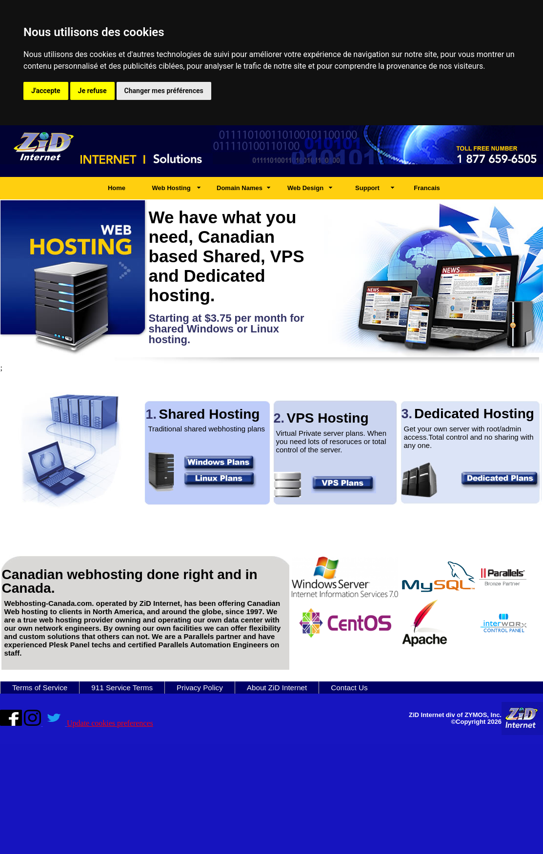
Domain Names (239, 188)
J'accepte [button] (45, 91)
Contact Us (349, 687)
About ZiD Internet (277, 687)
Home (116, 188)
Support (367, 188)
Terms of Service (39, 687)
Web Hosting (171, 188)
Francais (427, 188)
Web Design (305, 188)
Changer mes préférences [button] (163, 91)
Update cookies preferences (110, 723)
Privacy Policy (200, 687)
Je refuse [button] (92, 91)
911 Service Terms (122, 687)
